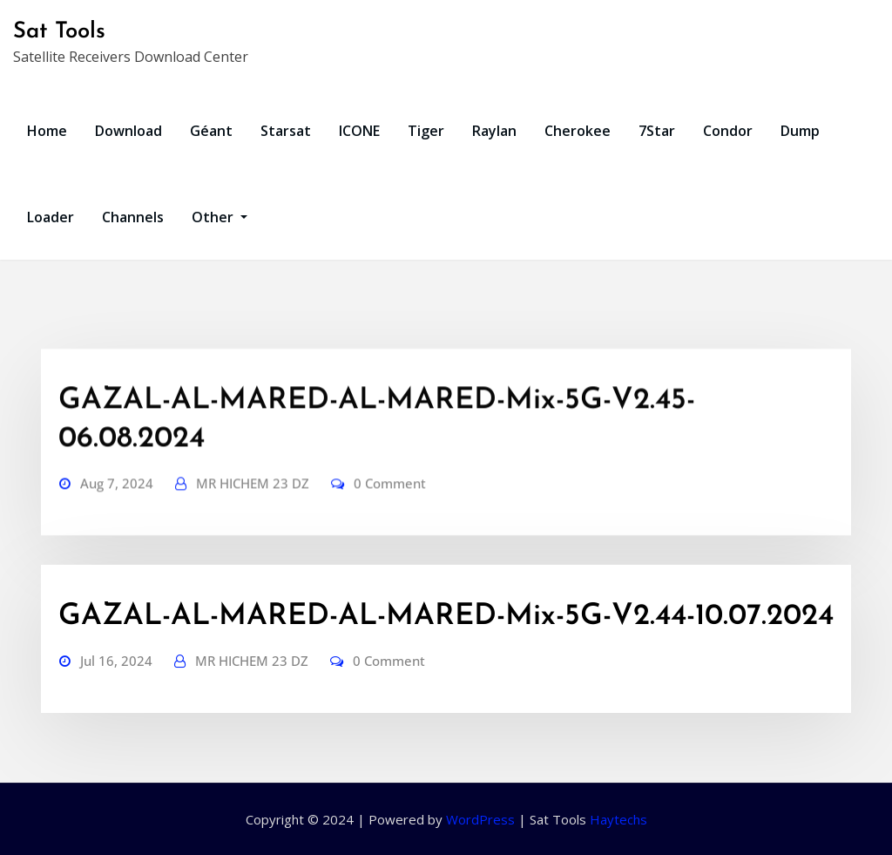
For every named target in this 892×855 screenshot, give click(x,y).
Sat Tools (59, 32)
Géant (211, 130)
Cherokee (577, 130)
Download (128, 130)
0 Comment (390, 524)
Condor (728, 130)
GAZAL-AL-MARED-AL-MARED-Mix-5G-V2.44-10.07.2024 (446, 616)
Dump (800, 130)
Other (219, 217)
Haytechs (618, 819)
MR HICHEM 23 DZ (252, 524)
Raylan (494, 130)
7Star (657, 130)
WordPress (480, 819)
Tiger (426, 130)
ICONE (359, 130)
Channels (133, 217)
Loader (50, 217)
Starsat (285, 130)
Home (47, 130)
